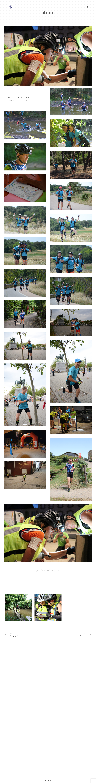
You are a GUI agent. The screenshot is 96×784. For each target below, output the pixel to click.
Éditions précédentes (69, 4)
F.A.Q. (81, 4)
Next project (84, 743)
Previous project (13, 743)
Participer (54, 4)
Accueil (19, 4)
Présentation (30, 4)
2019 (27, 100)
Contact (80, 11)
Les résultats (42, 4)
